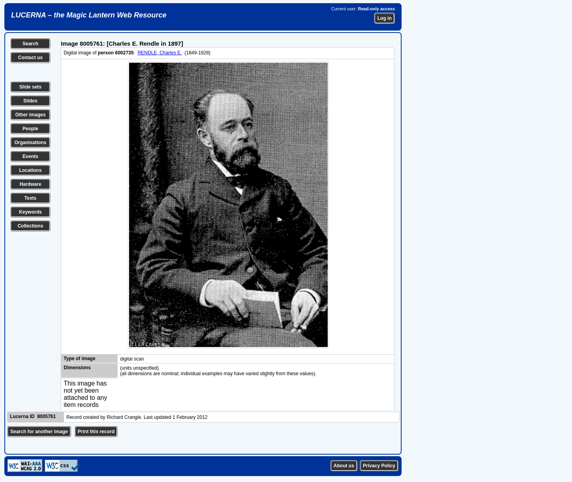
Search (30, 43)
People (30, 128)
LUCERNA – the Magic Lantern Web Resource (88, 15)
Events (30, 156)
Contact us (30, 57)
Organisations (30, 142)
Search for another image (39, 431)
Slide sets (30, 87)
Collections (30, 226)
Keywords (30, 212)
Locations (30, 170)
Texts (30, 198)
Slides (30, 101)
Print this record (96, 431)
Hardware (30, 184)
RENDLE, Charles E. (159, 53)
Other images (30, 115)
